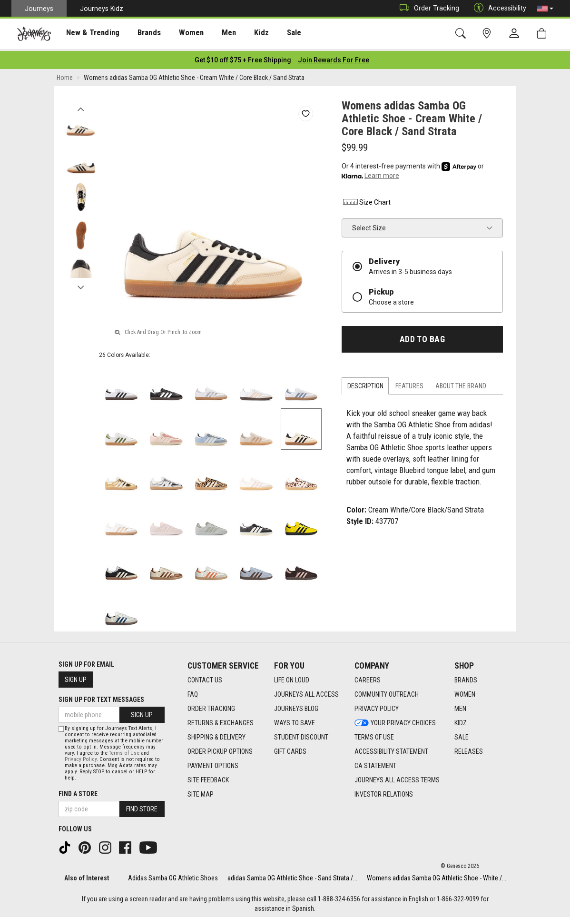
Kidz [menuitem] (244, 34)
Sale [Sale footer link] (461, 734)
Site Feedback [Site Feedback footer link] (208, 777)
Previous (80, 104)
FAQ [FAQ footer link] (192, 691)
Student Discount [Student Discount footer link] (301, 734)
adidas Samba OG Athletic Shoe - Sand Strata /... (292, 875)
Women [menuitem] (179, 34)
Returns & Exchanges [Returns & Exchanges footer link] (220, 720)
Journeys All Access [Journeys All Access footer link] (306, 691)
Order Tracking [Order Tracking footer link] (211, 706)
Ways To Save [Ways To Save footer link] (294, 720)
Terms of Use (124, 751)
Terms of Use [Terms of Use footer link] (374, 734)
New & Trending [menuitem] (87, 34)
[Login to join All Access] (243, 57)
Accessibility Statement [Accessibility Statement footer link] (391, 748)
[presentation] (88, 33)
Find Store (141, 806)
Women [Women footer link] (464, 691)
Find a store (78, 791)
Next (80, 282)
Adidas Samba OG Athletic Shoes (173, 875)
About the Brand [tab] (460, 383)
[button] (545, 8)
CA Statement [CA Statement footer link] (375, 763)
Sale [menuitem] (275, 34)
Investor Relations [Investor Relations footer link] (383, 791)
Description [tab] (365, 383)
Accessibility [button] (497, 8)
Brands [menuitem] (140, 34)
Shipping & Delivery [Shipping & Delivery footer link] (216, 734)
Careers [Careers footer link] (367, 677)
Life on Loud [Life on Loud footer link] (291, 677)
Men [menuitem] (214, 34)
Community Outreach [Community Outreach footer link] (386, 691)
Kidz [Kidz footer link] (460, 720)
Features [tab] (409, 383)
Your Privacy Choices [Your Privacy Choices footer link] (395, 720)
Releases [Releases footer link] (468, 748)
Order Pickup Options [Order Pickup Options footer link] (220, 748)
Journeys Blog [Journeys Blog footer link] (296, 706)
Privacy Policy (81, 757)
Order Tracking (427, 8)
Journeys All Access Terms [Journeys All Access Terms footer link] (397, 777)
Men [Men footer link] (460, 706)
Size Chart (366, 199)
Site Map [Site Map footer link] (200, 791)
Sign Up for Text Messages (101, 696)
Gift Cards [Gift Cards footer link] (290, 748)
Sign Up (76, 676)
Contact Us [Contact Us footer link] (204, 677)
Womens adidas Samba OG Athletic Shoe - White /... (436, 875)
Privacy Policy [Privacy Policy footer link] (376, 706)
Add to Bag (422, 336)
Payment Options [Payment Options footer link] (212, 763)
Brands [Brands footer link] (465, 677)
